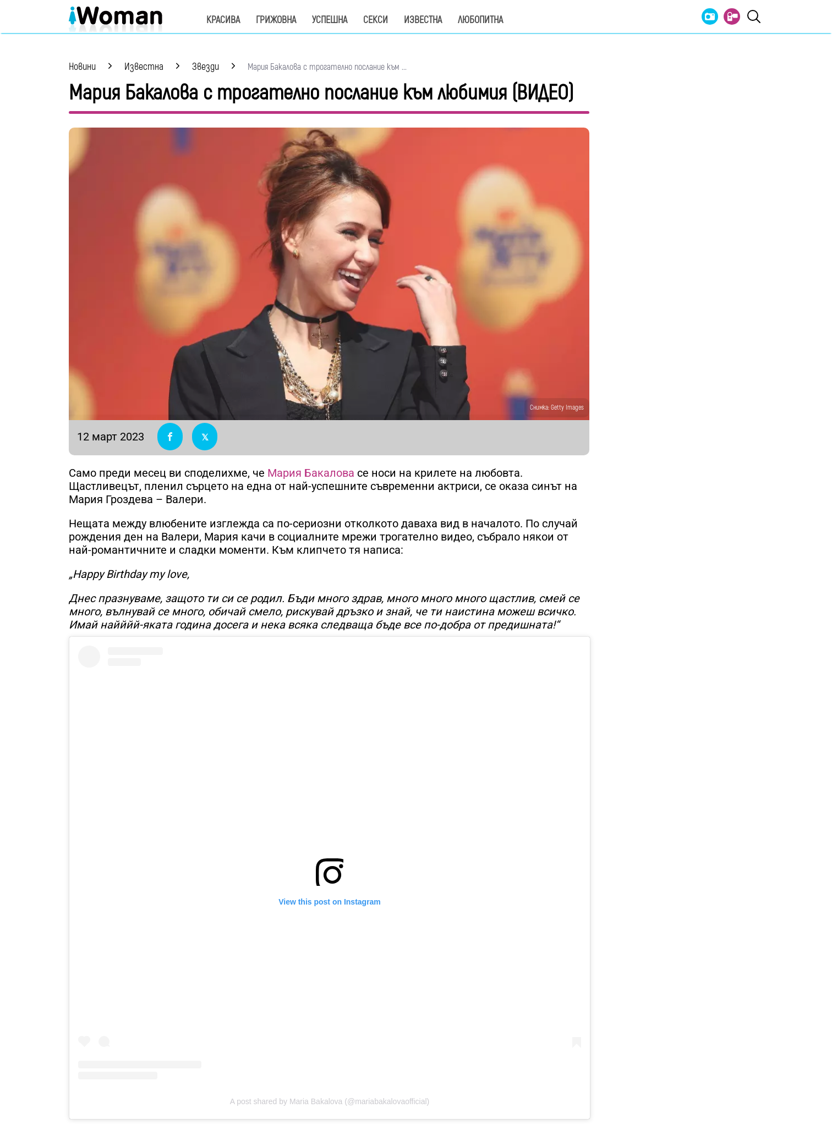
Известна (423, 20)
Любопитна (480, 20)
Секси (375, 20)
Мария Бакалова (310, 472)
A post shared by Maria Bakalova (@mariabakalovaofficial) (330, 1101)
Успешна (329, 20)
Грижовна (276, 20)
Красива (223, 20)
